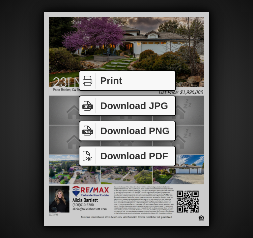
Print (100, 81)
